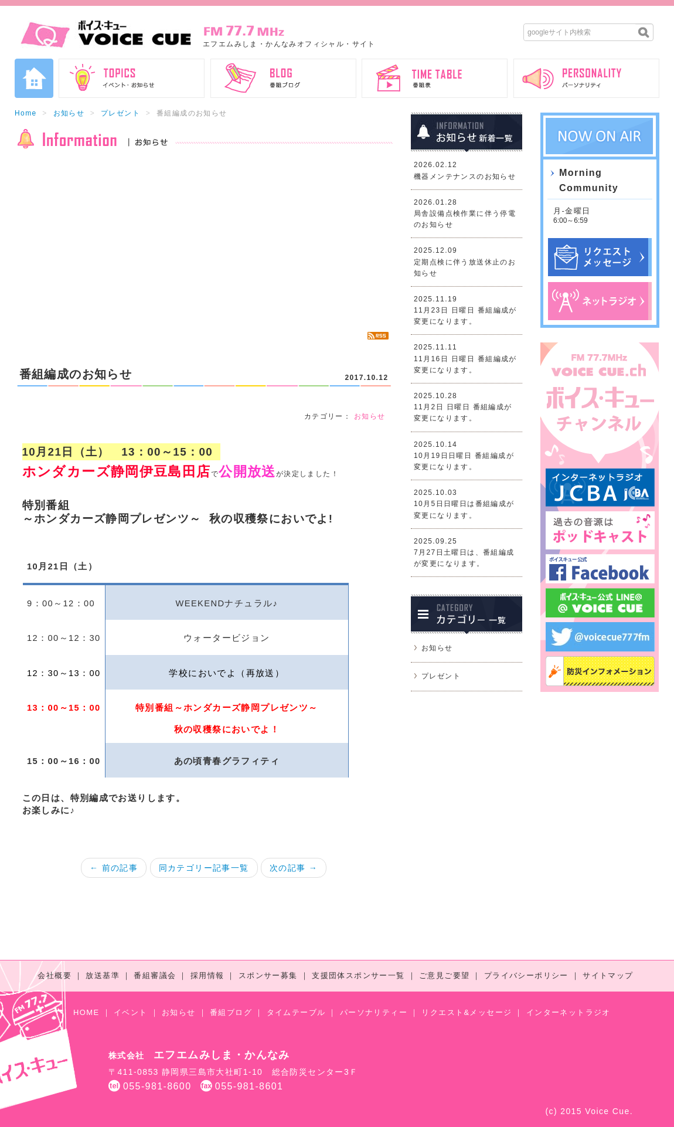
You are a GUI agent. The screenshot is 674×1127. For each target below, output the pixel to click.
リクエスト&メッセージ (466, 1012)
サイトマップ (608, 975)
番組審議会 (155, 975)
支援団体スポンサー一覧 (358, 975)
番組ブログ (231, 1012)
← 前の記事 (114, 868)
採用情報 (207, 975)
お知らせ (69, 113)
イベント (131, 1012)
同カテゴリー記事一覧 (204, 868)
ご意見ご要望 (444, 975)
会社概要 (55, 975)
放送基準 (103, 975)
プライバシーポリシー (526, 975)
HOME (86, 1012)
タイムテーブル (296, 1012)
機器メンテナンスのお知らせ (465, 176)
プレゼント (120, 113)
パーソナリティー (373, 1012)
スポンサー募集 (268, 975)
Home (26, 113)
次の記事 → (294, 868)
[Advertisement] (204, 240)
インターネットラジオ (568, 1012)
